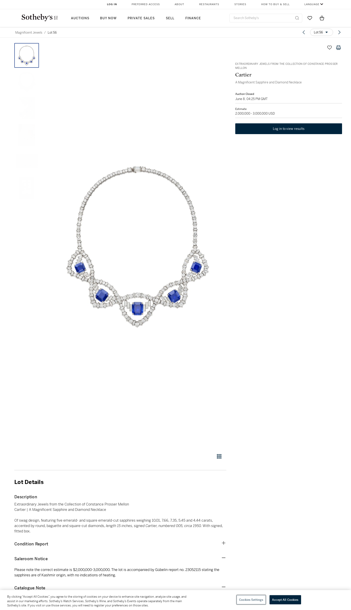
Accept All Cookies (285, 599)
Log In (112, 4)
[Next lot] (339, 32)
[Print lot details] (338, 47)
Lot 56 (52, 32)
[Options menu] (321, 32)
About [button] (179, 4)
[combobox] (265, 18)
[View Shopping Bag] (322, 17)
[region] (175, 600)
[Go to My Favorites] (310, 17)
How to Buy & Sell (275, 4)
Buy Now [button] (108, 18)
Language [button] (311, 4)
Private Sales (141, 18)
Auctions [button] (80, 18)
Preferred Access (146, 4)
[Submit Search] (297, 18)
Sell (170, 18)
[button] (137, 245)
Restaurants (209, 4)
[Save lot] (329, 47)
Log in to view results (289, 129)
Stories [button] (240, 4)
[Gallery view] (219, 456)
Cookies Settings (251, 599)
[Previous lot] (303, 32)
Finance (193, 18)
